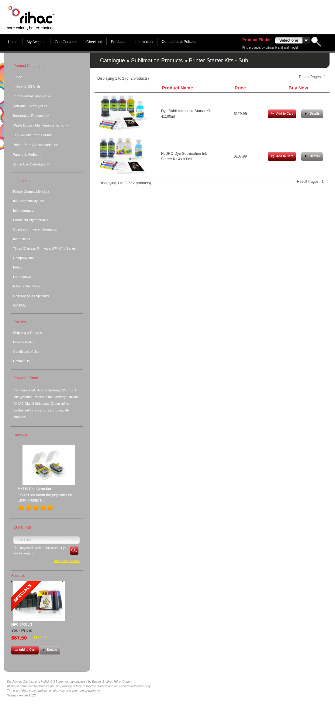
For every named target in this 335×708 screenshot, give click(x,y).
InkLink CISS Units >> (29, 86)
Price (240, 87)
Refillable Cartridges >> (30, 106)
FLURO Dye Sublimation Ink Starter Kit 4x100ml (184, 156)
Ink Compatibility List (28, 201)
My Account (36, 42)
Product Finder (256, 39)
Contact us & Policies (179, 42)
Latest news (22, 277)
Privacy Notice (23, 342)
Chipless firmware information (35, 229)
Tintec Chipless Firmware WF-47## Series (44, 248)
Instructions (21, 239)
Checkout (94, 42)
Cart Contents (66, 42)
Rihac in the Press (26, 286)
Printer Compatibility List (31, 191)
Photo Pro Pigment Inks (30, 220)
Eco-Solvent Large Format (32, 135)
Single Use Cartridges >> (31, 164)
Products (118, 42)
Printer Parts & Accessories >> (35, 145)
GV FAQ (19, 305)
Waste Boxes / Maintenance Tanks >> (41, 125)
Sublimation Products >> (31, 115)
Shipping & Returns (27, 333)
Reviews (20, 435)
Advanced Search (67, 561)
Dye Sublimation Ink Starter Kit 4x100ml (186, 114)
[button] (281, 113)
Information (143, 42)
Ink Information (24, 210)
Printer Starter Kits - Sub (218, 60)
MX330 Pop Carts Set (34, 489)
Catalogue (112, 60)
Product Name (177, 87)
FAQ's (17, 267)
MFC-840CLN (21, 624)
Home (13, 42)
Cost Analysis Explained (31, 296)
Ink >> (17, 76)
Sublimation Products (157, 60)
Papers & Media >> (27, 154)
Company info (23, 258)
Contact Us (21, 361)
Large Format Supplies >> (32, 96)
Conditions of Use (26, 351)
